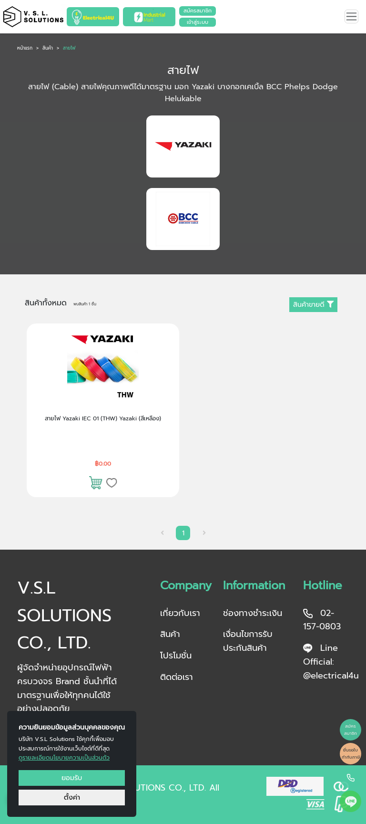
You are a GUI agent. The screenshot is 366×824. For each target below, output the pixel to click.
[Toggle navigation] (351, 16)
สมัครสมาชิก (197, 11)
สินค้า (47, 48)
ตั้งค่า (72, 797)
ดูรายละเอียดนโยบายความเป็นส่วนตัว (64, 757)
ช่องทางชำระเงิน (252, 613)
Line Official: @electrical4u (329, 661)
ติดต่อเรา (176, 677)
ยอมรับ (71, 777)
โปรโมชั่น (176, 655)
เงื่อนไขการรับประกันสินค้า (248, 641)
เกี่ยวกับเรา (180, 613)
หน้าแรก (24, 48)
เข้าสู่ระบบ (197, 22)
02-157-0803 (322, 620)
